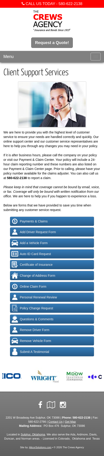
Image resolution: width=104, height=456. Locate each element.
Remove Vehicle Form (31, 340)
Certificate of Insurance (32, 264)
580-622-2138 (70, 4)
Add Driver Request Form (33, 232)
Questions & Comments (32, 319)
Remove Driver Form (30, 329)
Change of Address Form (33, 275)
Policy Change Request (32, 308)
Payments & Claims (29, 221)
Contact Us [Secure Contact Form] (55, 421)
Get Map (70, 421)
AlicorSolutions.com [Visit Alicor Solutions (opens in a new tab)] (40, 447)
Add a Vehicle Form (29, 243)
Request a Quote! (52, 42)
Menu (8, 56)
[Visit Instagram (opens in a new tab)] (63, 405)
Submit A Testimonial (30, 351)
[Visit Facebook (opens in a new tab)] (40, 405)
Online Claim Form (28, 286)
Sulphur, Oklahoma (33, 434)
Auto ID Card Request (31, 253)
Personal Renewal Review (34, 297)
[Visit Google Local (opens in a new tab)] (51, 405)
